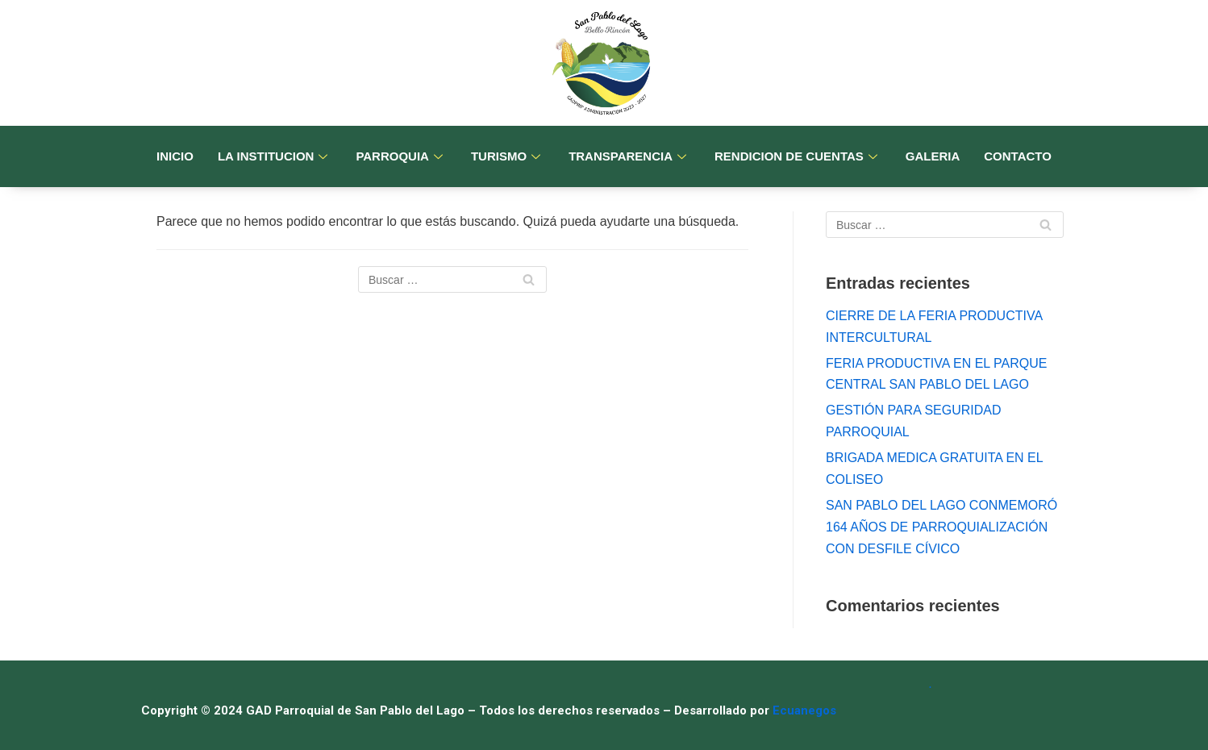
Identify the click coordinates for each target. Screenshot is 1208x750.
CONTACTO (1018, 156)
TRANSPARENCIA (629, 156)
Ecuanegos (804, 710)
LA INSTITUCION (274, 156)
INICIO (175, 156)
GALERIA (933, 156)
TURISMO (507, 156)
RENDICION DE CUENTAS (797, 156)
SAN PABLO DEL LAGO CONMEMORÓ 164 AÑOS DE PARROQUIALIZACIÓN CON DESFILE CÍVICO (941, 527)
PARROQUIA (401, 156)
